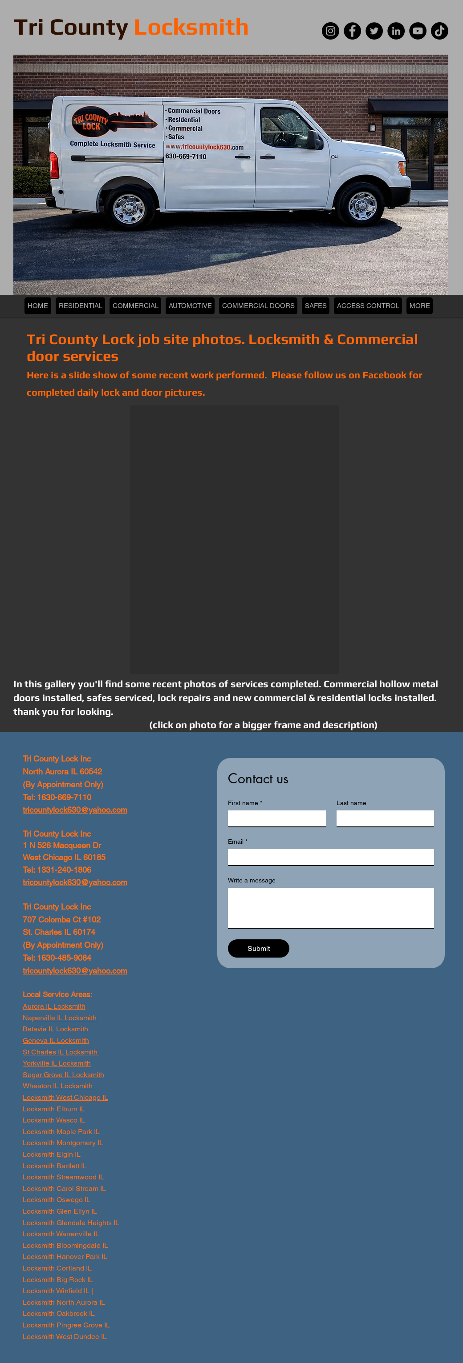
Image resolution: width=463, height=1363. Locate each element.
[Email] (328, 857)
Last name (351, 802)
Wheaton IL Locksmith (58, 1086)
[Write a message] (331, 907)
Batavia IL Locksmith (55, 1029)
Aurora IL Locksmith (54, 1006)
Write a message (252, 880)
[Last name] (383, 818)
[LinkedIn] (396, 31)
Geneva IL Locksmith (56, 1040)
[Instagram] (330, 31)
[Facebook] (352, 31)
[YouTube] (417, 31)
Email (238, 842)
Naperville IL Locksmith (60, 1018)
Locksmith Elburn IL (54, 1109)
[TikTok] (439, 31)
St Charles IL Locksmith (60, 1052)
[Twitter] (374, 31)
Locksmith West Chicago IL (65, 1097)
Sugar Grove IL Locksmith (63, 1074)
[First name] (274, 818)
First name (245, 803)
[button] (234, 539)
